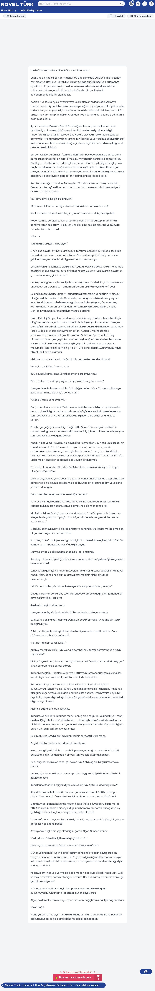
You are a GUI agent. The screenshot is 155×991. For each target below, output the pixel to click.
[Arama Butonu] (122, 3)
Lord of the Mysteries (30, 10)
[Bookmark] (116, 16)
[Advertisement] (77, 42)
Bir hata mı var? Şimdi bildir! (77, 972)
